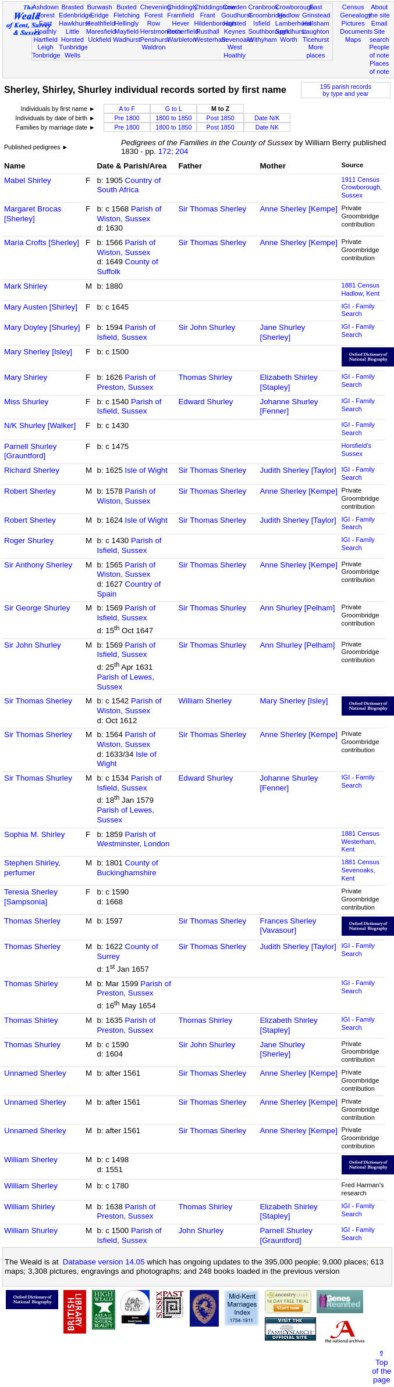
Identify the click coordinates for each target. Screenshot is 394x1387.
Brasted (72, 6)
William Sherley (205, 700)
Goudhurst (236, 15)
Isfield (261, 23)
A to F (127, 108)
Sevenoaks (237, 39)
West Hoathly (234, 51)
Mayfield (127, 31)
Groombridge (267, 15)
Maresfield (101, 31)
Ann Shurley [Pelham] (297, 607)
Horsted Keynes (234, 27)
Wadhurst (126, 39)
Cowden (235, 6)
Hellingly (126, 23)
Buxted (126, 6)
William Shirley (29, 1206)
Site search (379, 35)
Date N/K (266, 117)
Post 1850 (221, 117)
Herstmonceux (161, 31)
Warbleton (181, 39)
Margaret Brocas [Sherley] (33, 213)
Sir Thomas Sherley (212, 208)
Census (353, 6)
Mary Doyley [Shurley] (42, 327)
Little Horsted (72, 35)
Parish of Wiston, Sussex (129, 213)
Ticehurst (316, 39)
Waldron (153, 47)
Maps (353, 39)
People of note (379, 51)
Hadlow (289, 15)
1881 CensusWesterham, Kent (360, 841)
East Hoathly (45, 27)
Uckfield (99, 39)
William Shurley (31, 1230)
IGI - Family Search (358, 310)
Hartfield (45, 39)
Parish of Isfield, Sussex (126, 332)
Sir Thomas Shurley (212, 607)
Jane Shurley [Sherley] (282, 332)
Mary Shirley (25, 377)
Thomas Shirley (205, 377)
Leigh (46, 47)
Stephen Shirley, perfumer (32, 867)
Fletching (126, 15)
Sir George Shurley (37, 607)
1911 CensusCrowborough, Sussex (362, 187)
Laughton (315, 31)
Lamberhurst (293, 23)
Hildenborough (215, 23)
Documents (356, 31)
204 (181, 151)
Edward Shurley (205, 401)
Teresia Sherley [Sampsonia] (31, 896)
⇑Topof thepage (381, 1366)
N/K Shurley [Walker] (40, 425)
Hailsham (315, 23)
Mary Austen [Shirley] (40, 307)
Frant (207, 15)
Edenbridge (75, 15)
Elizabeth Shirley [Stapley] (288, 382)
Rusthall (207, 31)
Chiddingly (182, 6)
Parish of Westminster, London (133, 839)
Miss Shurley (26, 401)
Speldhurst (290, 31)
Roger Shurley (29, 540)
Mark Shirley (25, 286)
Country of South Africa (129, 185)
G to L (173, 108)
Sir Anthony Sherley (38, 564)
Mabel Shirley (27, 180)
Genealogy (355, 15)
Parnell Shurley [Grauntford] (30, 451)
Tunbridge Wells (73, 51)
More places (315, 51)
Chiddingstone (215, 6)
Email (379, 23)
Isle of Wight (146, 470)
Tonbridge (46, 55)
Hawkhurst (74, 23)
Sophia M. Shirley (34, 834)
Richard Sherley (31, 470)
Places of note (379, 67)
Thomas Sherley (32, 921)
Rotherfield (182, 31)
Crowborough (294, 6)
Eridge (99, 15)
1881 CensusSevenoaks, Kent (360, 870)
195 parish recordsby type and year (345, 90)
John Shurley (200, 1230)
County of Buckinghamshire (127, 867)
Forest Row (153, 19)
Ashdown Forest (45, 11)
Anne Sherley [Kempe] (298, 208)
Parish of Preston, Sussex (126, 382)
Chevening (155, 6)
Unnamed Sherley (35, 1073)
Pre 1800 (126, 117)
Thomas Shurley (32, 1044)
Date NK (267, 127)
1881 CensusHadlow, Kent (360, 289)
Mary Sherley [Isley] (38, 351)
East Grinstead (316, 11)
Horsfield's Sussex (357, 449)
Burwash (99, 6)
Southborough (268, 31)
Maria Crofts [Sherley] (41, 242)
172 (164, 151)
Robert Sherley (30, 491)
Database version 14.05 (104, 1261)
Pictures (353, 23)
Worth (288, 39)
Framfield (180, 15)
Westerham (211, 39)
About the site (379, 11)
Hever (180, 23)
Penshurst (154, 39)
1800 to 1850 (173, 117)
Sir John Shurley (206, 327)
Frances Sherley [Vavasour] (288, 926)
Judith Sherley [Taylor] (298, 470)
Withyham (262, 39)
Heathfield (100, 23)
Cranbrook (263, 6)
